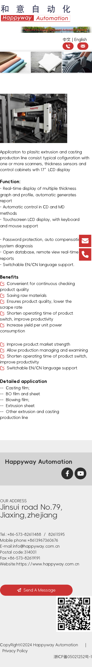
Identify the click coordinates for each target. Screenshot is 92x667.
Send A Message (36, 590)
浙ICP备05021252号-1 (73, 657)
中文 (67, 39)
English (80, 39)
